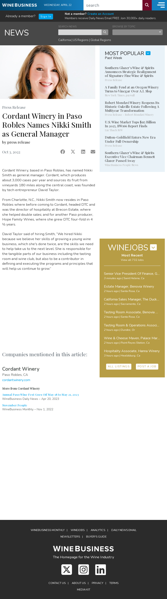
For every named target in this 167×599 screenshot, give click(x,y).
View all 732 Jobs (132, 260)
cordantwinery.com (16, 380)
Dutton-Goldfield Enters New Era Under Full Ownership (130, 139)
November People (14, 405)
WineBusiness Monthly (48, 530)
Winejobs (78, 530)
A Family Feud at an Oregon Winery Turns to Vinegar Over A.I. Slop (132, 89)
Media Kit (83, 590)
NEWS (16, 32)
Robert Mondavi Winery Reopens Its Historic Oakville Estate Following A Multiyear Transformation (132, 106)
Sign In (45, 17)
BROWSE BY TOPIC (123, 26)
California (64, 40)
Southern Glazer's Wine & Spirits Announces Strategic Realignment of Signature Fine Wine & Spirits (130, 72)
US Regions (81, 40)
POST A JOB (147, 366)
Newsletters (70, 537)
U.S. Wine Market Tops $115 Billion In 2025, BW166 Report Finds (130, 124)
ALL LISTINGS (119, 366)
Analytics (98, 530)
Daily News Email (124, 530)
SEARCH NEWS (67, 26)
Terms (114, 583)
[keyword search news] (80, 32)
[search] (113, 5)
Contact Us (57, 583)
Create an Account (100, 14)
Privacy (97, 583)
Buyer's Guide (96, 537)
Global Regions (100, 40)
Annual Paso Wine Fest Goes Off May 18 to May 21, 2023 (40, 394)
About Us (79, 583)
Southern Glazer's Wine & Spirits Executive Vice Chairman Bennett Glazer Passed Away (130, 157)
